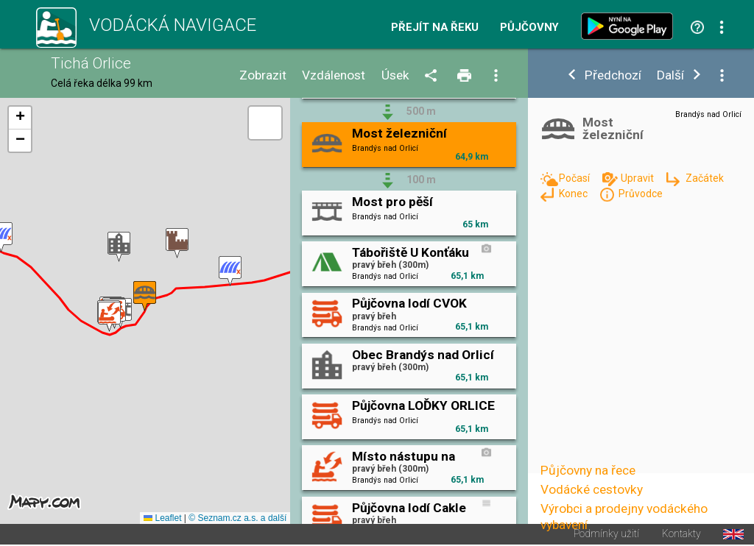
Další (670, 75)
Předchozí (613, 75)
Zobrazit (262, 75)
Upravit (638, 178)
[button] (230, 271)
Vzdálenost (333, 75)
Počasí (575, 178)
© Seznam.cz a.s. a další (237, 518)
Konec (574, 193)
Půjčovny (529, 27)
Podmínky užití (606, 534)
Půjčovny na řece (587, 470)
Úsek (395, 75)
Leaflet (162, 518)
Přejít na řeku (435, 27)
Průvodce (641, 193)
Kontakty (681, 534)
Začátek (705, 178)
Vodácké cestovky (591, 489)
